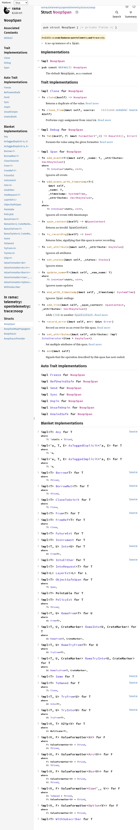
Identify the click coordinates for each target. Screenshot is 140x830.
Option (94, 805)
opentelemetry (71, 7)
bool (88, 234)
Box (91, 771)
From (59, 513)
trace (85, 7)
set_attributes (58, 334)
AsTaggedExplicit (83, 445)
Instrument (65, 540)
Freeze (55, 375)
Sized (68, 439)
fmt (49, 136)
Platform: (6, 3)
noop (92, 7)
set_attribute (57, 247)
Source (133, 110)
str (77, 169)
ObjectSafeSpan (68, 579)
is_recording (57, 234)
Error (131, 136)
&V (90, 737)
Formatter (86, 136)
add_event (54, 158)
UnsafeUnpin (60, 407)
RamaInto (92, 627)
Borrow (61, 473)
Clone (54, 91)
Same (59, 676)
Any (58, 432)
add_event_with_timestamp (67, 181)
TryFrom (55, 652)
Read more (92, 103)
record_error (57, 321)
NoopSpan (57, 61)
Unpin (54, 401)
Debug (54, 130)
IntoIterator (52, 338)
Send (53, 388)
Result (114, 136)
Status (104, 259)
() (122, 136)
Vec (44, 162)
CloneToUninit (68, 500)
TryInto (67, 710)
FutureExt (64, 533)
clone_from (55, 110)
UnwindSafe (59, 414)
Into (53, 169)
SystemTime (76, 193)
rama (16, 8)
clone (51, 97)
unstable (121, 110)
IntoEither (65, 560)
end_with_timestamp (62, 292)
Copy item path (77, 12)
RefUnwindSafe (62, 381)
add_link (53, 304)
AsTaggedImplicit (83, 459)
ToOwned (62, 683)
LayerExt (63, 573)
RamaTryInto (95, 658)
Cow (60, 169)
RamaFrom (68, 613)
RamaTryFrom (71, 645)
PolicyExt (64, 600)
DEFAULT (64, 67)
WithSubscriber (68, 819)
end (49, 351)
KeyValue (55, 162)
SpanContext (96, 221)
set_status (55, 259)
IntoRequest (66, 566)
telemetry (55, 7)
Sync (53, 394)
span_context (57, 221)
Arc (91, 754)
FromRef (62, 520)
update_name (56, 272)
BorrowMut (64, 486)
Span (53, 151)
